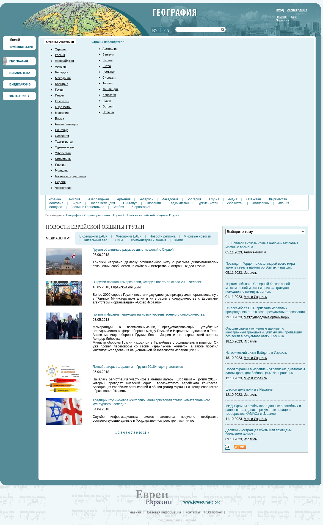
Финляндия (110, 89)
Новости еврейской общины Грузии (153, 215)
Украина (61, 49)
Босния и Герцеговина (70, 176)
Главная (134, 512)
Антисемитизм (255, 252)
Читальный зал (95, 240)
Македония (63, 78)
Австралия (110, 48)
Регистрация (297, 10)
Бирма (59, 118)
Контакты (193, 512)
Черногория (63, 187)
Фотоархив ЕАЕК (128, 236)
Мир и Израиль (255, 297)
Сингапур (61, 130)
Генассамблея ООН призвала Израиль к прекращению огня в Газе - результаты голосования (265, 310)
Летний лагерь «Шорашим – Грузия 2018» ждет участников (138, 367)
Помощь (282, 16)
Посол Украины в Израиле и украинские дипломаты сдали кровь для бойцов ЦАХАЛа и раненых (265, 371)
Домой (15, 40)
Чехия (107, 100)
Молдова (61, 170)
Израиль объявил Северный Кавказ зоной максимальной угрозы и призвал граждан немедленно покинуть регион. (257, 288)
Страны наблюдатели (108, 41)
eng (166, 30)
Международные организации (266, 317)
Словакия (109, 77)
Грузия (59, 89)
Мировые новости (197, 236)
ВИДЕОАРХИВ (20, 84)
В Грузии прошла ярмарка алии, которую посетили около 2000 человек (147, 282)
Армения (61, 66)
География (73, 215)
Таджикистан (64, 141)
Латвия (107, 60)
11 (144, 432)
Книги (178, 240)
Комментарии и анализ (148, 240)
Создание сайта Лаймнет (177, 520)
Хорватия (109, 94)
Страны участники (60, 41)
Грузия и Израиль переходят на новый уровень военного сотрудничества (149, 314)
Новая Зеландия (66, 124)
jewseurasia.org (21, 46)
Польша (108, 112)
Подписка (282, 20)
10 (140, 432)
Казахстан (62, 101)
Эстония (108, 106)
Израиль (250, 273)
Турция (107, 83)
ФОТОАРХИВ (19, 96)
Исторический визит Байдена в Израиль (256, 353)
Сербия (60, 182)
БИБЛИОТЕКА (19, 72)
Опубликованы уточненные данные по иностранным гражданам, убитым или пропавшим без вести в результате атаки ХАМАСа (263, 332)
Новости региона (162, 236)
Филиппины (63, 159)
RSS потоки (213, 512)
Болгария (61, 83)
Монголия (62, 112)
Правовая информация (163, 512)
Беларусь (61, 72)
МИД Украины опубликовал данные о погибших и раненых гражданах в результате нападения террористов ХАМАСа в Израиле (263, 410)
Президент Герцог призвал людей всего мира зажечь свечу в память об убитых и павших (260, 265)
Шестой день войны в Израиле (248, 389)
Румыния (109, 71)
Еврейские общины (126, 287)
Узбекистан (63, 153)
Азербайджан (64, 60)
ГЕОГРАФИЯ (18, 61)
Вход (280, 10)
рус (154, 30)
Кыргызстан (63, 107)
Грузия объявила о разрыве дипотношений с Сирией (133, 250)
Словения (62, 135)
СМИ (119, 240)
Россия (60, 55)
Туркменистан (64, 147)
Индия (59, 95)
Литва (107, 66)
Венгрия (108, 54)
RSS (294, 16)
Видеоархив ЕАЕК (93, 236)
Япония (60, 164)
